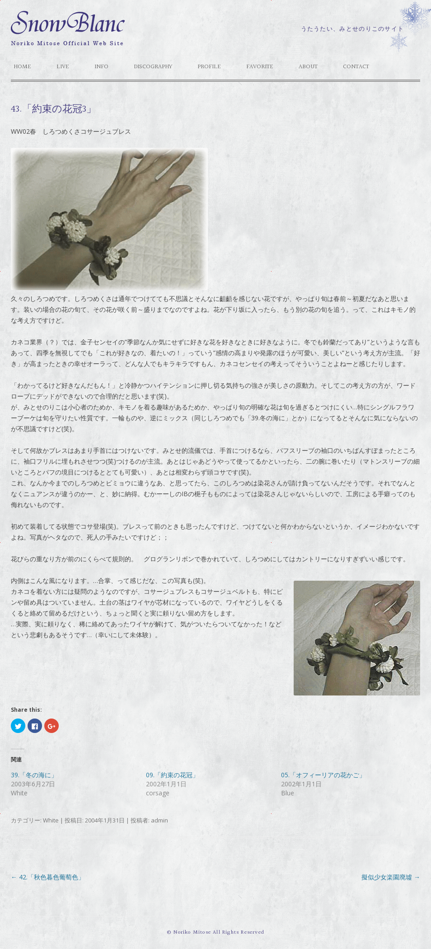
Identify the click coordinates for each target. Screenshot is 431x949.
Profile (209, 67)
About (308, 67)
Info (101, 67)
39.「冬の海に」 (34, 774)
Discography (153, 67)
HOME (22, 67)
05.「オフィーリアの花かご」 (323, 774)
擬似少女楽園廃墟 (390, 877)
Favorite (259, 67)
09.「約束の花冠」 (172, 774)
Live (62, 67)
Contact (356, 67)
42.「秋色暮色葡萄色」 (47, 877)
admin (159, 820)
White (51, 820)
